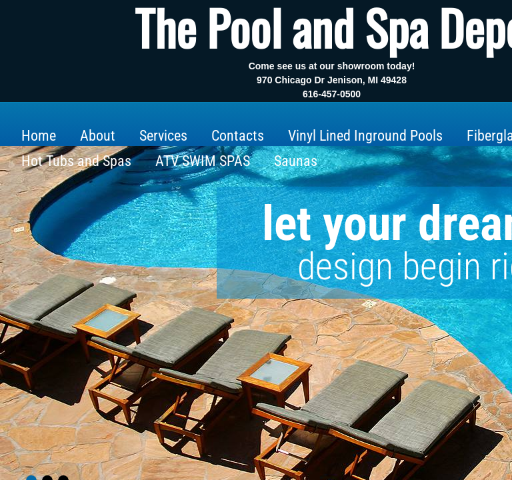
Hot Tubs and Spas (76, 161)
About (97, 135)
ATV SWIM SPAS (202, 161)
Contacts (237, 135)
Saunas (295, 161)
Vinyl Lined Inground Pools (365, 135)
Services (163, 135)
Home (38, 135)
